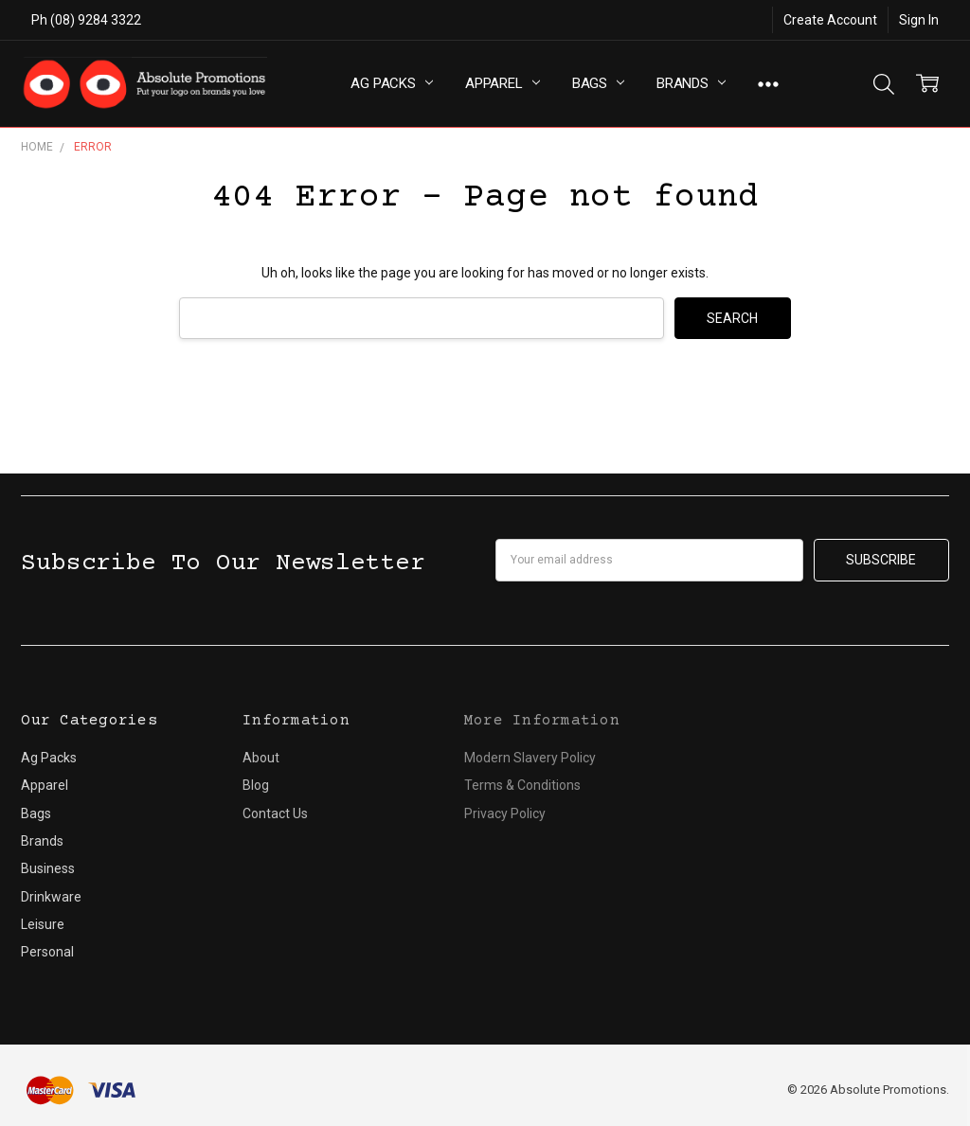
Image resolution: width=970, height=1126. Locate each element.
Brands (691, 83)
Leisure (42, 924)
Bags (598, 83)
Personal (47, 951)
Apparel (502, 83)
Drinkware (51, 896)
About (260, 757)
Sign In (919, 19)
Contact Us (275, 813)
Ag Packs (391, 83)
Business (48, 868)
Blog (255, 785)
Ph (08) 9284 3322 (86, 19)
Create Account (830, 19)
